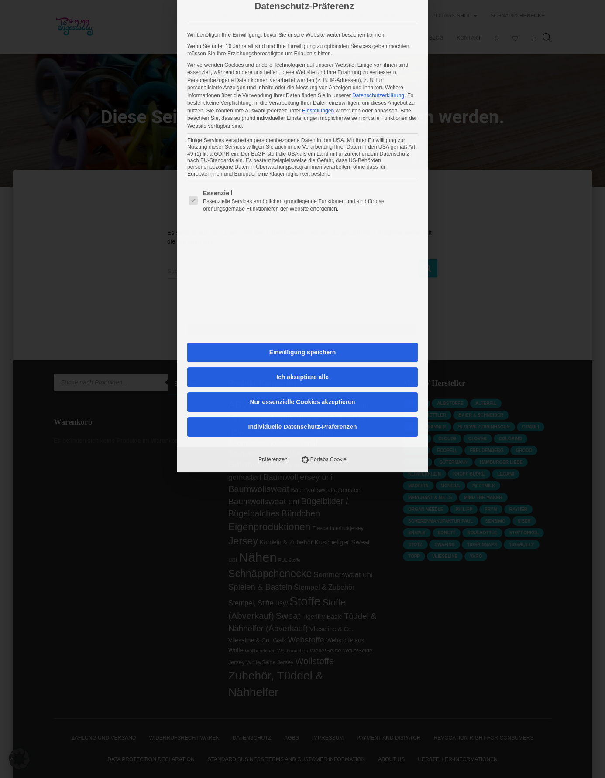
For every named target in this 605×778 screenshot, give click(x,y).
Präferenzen (273, 302)
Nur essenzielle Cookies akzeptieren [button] (302, 244)
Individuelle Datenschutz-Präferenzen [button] (302, 269)
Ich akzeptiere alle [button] (302, 220)
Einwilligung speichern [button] (302, 195)
